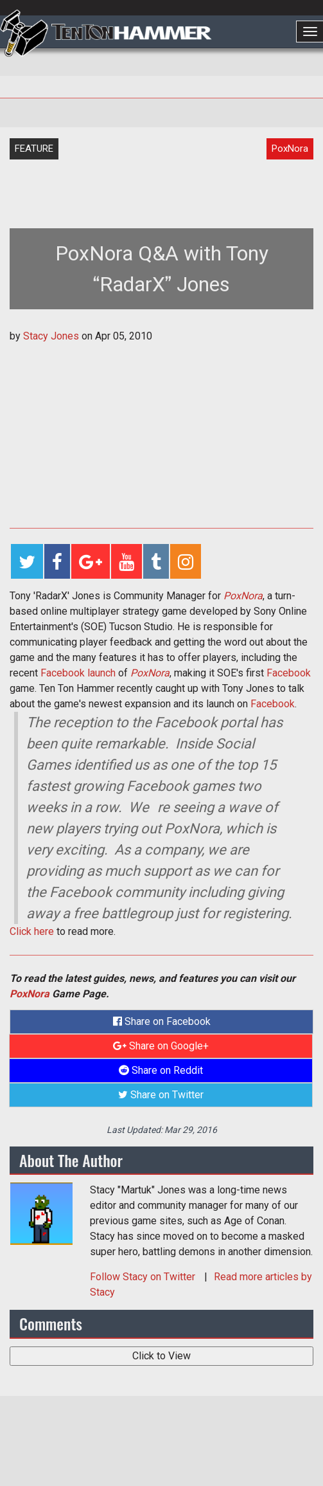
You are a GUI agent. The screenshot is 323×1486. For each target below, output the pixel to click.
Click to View (161, 1356)
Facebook (288, 673)
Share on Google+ (161, 1046)
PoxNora (243, 596)
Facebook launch (78, 673)
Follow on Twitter (144, 1277)
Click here (32, 931)
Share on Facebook (162, 1021)
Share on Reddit (161, 1070)
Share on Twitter (161, 1095)
